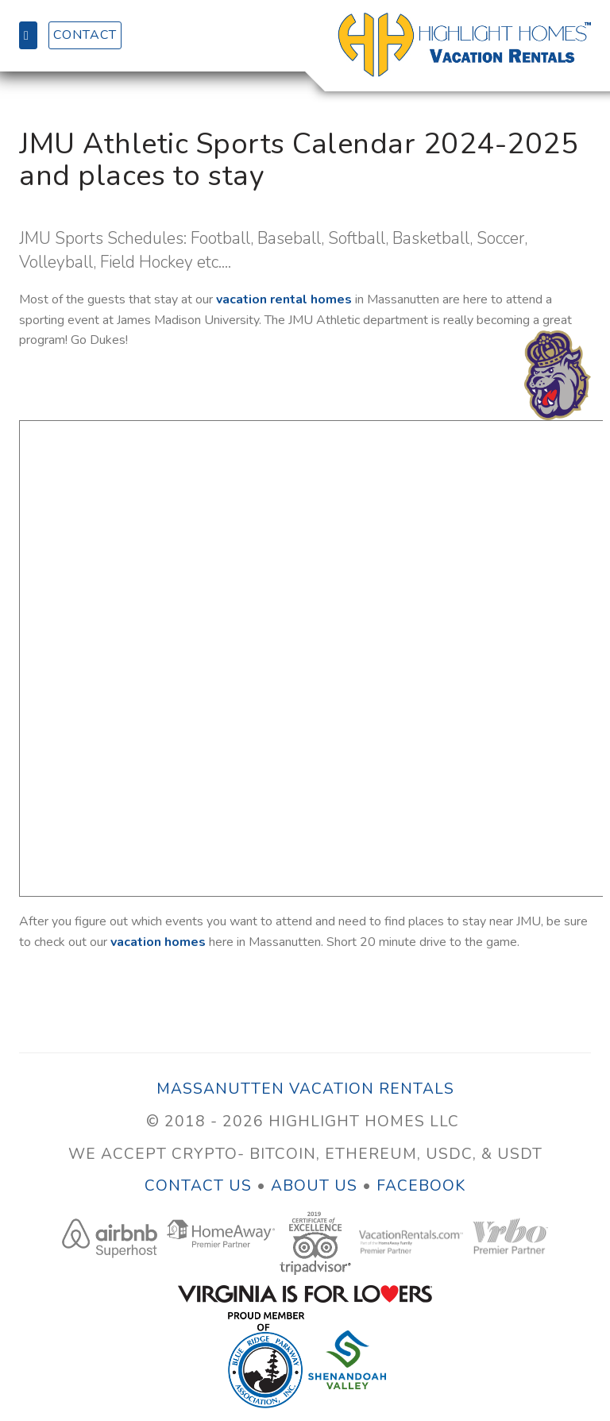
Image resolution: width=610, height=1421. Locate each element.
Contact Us (201, 1186)
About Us (314, 1186)
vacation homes (158, 942)
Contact (85, 35)
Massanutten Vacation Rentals (305, 1089)
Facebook (420, 1186)
